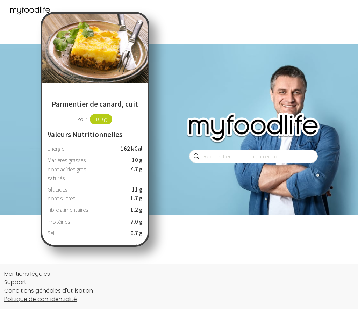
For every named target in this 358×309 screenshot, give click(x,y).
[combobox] (253, 156)
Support (15, 282)
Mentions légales (27, 274)
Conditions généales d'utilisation (48, 291)
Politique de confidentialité (40, 299)
